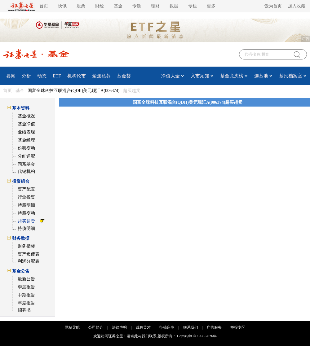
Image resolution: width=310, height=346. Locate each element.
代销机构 (26, 171)
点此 (134, 336)
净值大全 (170, 75)
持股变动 (26, 213)
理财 (155, 6)
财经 (99, 6)
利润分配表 (28, 261)
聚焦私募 (101, 75)
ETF (57, 75)
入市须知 (200, 75)
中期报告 (26, 295)
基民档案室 (290, 75)
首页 (43, 6)
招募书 (24, 310)
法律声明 (119, 327)
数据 (174, 6)
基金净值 (26, 124)
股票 (81, 6)
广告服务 (214, 327)
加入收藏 (296, 6)
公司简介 (95, 327)
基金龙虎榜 (231, 75)
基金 (118, 6)
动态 (41, 75)
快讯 (62, 6)
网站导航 (72, 327)
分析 (26, 75)
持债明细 (26, 228)
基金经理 (26, 140)
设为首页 (273, 6)
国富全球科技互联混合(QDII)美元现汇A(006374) (73, 90)
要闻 (11, 75)
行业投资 (26, 197)
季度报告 (26, 287)
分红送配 (26, 156)
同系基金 (26, 164)
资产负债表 (28, 254)
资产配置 (26, 189)
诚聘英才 (143, 327)
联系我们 (190, 327)
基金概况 (26, 116)
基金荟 (124, 75)
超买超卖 (26, 221)
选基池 (261, 75)
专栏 (192, 6)
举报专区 (237, 327)
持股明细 (26, 205)
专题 (136, 6)
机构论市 (76, 75)
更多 (211, 6)
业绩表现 (26, 132)
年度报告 (26, 303)
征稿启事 (166, 327)
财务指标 (26, 246)
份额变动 (26, 148)
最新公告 (26, 279)
